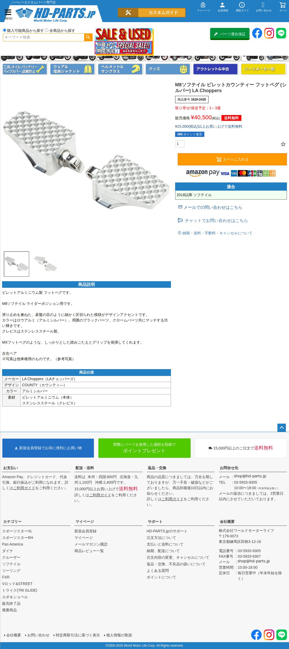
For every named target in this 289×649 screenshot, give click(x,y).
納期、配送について (163, 551)
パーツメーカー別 (263, 69)
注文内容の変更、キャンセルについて (178, 557)
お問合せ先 (229, 468)
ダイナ (7, 551)
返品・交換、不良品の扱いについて (176, 564)
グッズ (168, 69)
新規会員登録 (85, 531)
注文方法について (161, 538)
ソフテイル (11, 564)
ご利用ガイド (24, 488)
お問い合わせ (38, 635)
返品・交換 (157, 468)
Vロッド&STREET (17, 584)
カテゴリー (12, 521)
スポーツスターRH (17, 538)
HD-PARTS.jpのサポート (167, 531)
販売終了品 (11, 603)
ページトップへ (281, 428)
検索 (88, 37)
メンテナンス (25, 69)
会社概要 (227, 521)
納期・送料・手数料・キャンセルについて (216, 233)
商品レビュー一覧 (89, 551)
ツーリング (11, 570)
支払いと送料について (165, 544)
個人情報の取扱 (119, 635)
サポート (155, 521)
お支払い (10, 468)
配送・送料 (84, 468)
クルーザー (11, 557)
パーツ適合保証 (230, 34)
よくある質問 (158, 570)
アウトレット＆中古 (216, 69)
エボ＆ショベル (15, 597)
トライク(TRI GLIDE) (19, 590)
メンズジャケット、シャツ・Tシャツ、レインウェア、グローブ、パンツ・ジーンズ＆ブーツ (72, 69)
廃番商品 (9, 610)
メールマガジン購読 (91, 544)
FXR (5, 577)
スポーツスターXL (17, 531)
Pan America (12, 544)
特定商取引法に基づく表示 (78, 635)
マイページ (84, 521)
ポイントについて (161, 577)
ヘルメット (120, 69)
